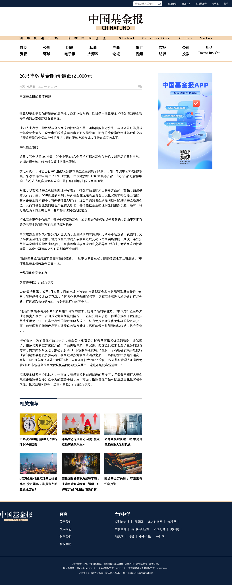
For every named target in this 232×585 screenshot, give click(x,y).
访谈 (162, 54)
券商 (116, 48)
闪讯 (69, 48)
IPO (209, 47)
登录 (226, 3)
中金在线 (145, 536)
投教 (185, 54)
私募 (93, 48)
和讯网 (119, 536)
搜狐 (131, 536)
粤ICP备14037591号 (86, 568)
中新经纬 (121, 529)
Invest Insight (208, 53)
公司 (185, 48)
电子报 (215, 3)
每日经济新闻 (140, 529)
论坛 (116, 54)
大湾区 (93, 54)
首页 (23, 48)
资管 (23, 54)
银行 (139, 48)
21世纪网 (159, 529)
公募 (46, 48)
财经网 (174, 529)
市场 (162, 48)
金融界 (171, 521)
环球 (46, 54)
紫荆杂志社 (122, 521)
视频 (139, 54)
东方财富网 (155, 521)
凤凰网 (138, 521)
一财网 (160, 536)
